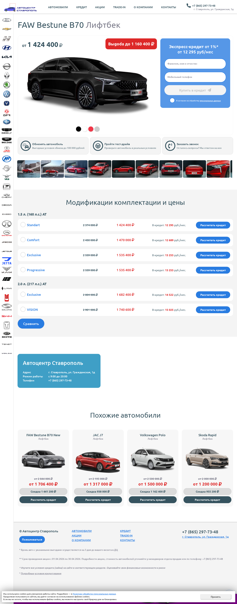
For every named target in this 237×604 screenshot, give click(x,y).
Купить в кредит (195, 90)
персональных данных (210, 100)
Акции (100, 7)
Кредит (81, 7)
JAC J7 (98, 435)
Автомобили (58, 7)
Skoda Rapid (207, 435)
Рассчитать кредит (43, 499)
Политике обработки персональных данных (94, 593)
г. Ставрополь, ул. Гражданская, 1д (214, 9)
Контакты (168, 7)
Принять (216, 596)
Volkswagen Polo (152, 435)
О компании (143, 7)
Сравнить (31, 323)
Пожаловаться (32, 539)
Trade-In (119, 7)
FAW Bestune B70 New (43, 435)
